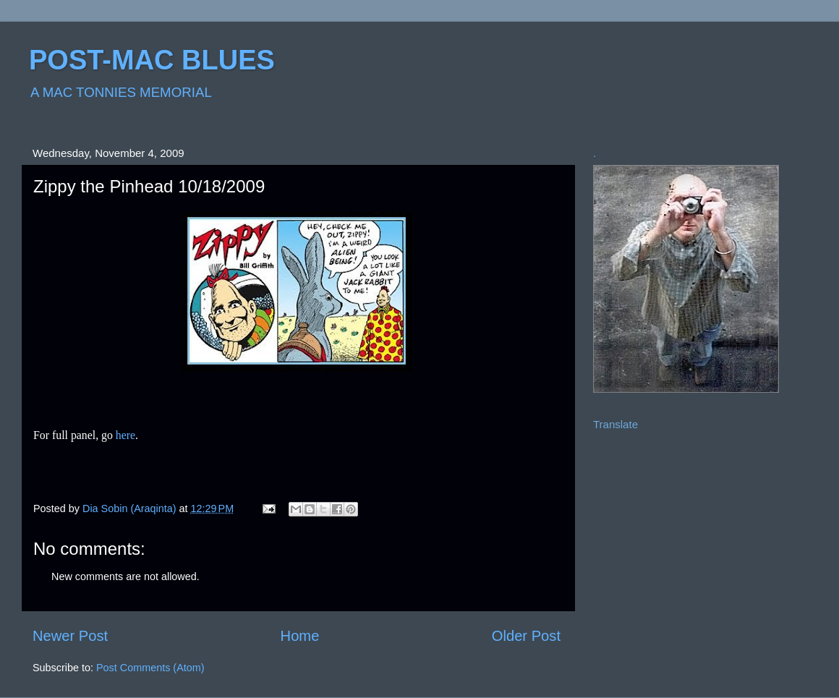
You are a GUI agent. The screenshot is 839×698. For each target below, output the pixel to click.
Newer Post (70, 636)
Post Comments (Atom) (150, 667)
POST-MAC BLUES (152, 60)
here (125, 435)
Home (300, 636)
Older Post (526, 636)
